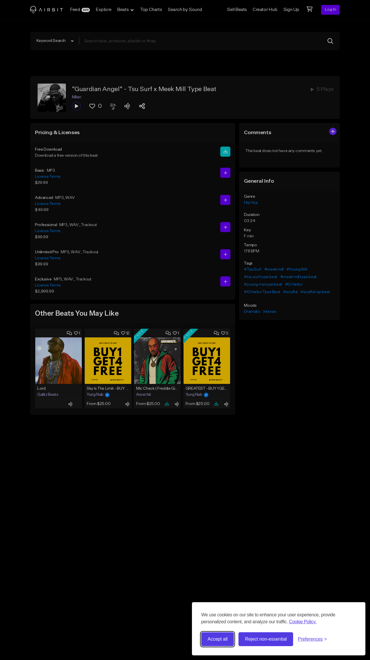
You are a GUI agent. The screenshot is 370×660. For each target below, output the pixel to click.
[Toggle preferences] (312, 639)
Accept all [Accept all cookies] (217, 639)
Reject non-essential (266, 639)
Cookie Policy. (303, 621)
